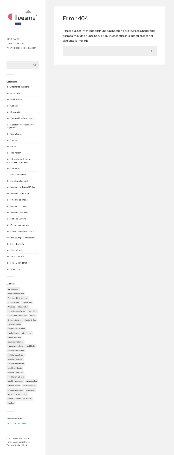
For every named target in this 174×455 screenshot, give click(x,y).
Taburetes (15, 269)
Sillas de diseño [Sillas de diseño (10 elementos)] (14, 385)
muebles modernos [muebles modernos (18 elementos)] (15, 381)
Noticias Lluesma (18, 218)
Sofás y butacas (17, 256)
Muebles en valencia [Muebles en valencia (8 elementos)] (16, 377)
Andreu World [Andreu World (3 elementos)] (13, 302)
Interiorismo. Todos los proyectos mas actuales (18, 160)
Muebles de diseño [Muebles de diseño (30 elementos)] (15, 359)
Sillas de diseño (17, 244)
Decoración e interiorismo (22, 118)
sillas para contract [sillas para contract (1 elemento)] (15, 390)
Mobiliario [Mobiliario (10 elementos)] (31, 346)
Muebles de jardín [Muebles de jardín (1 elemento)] (15, 368)
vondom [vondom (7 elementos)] (11, 403)
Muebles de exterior (19, 193)
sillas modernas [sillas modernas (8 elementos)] (29, 385)
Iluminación (15, 152)
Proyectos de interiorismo (22, 231)
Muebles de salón (18, 206)
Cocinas (14, 105)
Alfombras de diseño (19, 86)
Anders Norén (21, 445)
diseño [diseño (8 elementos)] (32, 315)
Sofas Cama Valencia (16, 423)
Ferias (13, 146)
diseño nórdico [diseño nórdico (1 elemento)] (30, 320)
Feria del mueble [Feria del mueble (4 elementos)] (14, 324)
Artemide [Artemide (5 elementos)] (11, 307)
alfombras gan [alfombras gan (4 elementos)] (13, 289)
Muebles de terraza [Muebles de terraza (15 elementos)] (15, 372)
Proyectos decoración (21, 48)
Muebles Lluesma (22, 438)
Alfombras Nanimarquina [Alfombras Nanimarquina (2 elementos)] (17, 298)
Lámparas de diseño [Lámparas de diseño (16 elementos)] (15, 346)
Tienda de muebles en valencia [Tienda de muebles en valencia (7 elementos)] (20, 399)
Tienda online (15, 43)
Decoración (15, 112)
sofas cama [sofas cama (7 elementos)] (30, 390)
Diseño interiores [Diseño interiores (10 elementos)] (14, 320)
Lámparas (15, 168)
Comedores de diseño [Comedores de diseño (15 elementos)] (16, 311)
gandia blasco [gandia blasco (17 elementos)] (13, 333)
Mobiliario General (19, 181)
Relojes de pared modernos (22, 237)
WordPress (24, 442)
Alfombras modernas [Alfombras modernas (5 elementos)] (16, 294)
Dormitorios (16, 134)
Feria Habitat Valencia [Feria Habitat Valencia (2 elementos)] (16, 329)
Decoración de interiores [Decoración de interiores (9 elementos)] (17, 315)
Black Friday (16, 99)
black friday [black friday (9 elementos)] (23, 307)
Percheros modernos (20, 225)
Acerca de (13, 39)
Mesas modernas (18, 174)
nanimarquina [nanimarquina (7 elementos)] (31, 381)
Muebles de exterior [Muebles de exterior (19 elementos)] (16, 364)
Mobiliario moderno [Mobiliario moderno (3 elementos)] (15, 355)
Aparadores (15, 93)
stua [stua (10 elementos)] (25, 394)
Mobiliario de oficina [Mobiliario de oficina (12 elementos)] (16, 350)
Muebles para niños (19, 212)
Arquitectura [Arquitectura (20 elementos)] (27, 302)
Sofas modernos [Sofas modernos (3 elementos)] (14, 394)
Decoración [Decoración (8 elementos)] (32, 311)
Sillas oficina (16, 250)
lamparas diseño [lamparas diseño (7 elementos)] (14, 337)
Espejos (14, 140)
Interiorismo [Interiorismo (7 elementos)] (26, 333)
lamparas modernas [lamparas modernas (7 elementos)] (15, 342)
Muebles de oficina (19, 199)
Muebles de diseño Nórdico (22, 187)
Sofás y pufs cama (18, 262)
